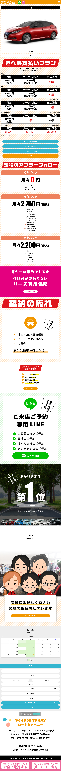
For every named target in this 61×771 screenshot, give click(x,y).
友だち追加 (30, 456)
